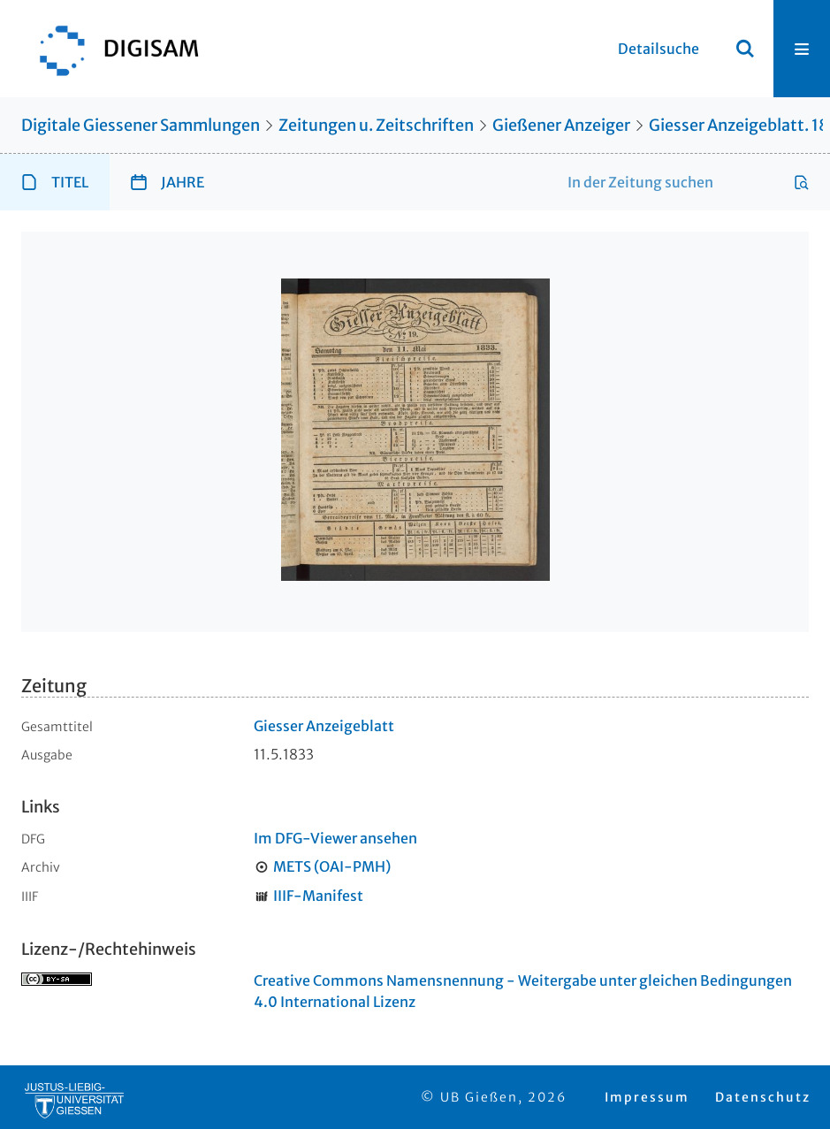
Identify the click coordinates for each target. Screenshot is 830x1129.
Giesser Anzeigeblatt (324, 726)
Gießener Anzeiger (561, 125)
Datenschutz (763, 1097)
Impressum (647, 1097)
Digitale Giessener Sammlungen (140, 125)
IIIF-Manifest (318, 895)
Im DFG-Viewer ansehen (335, 838)
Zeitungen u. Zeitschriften (376, 125)
